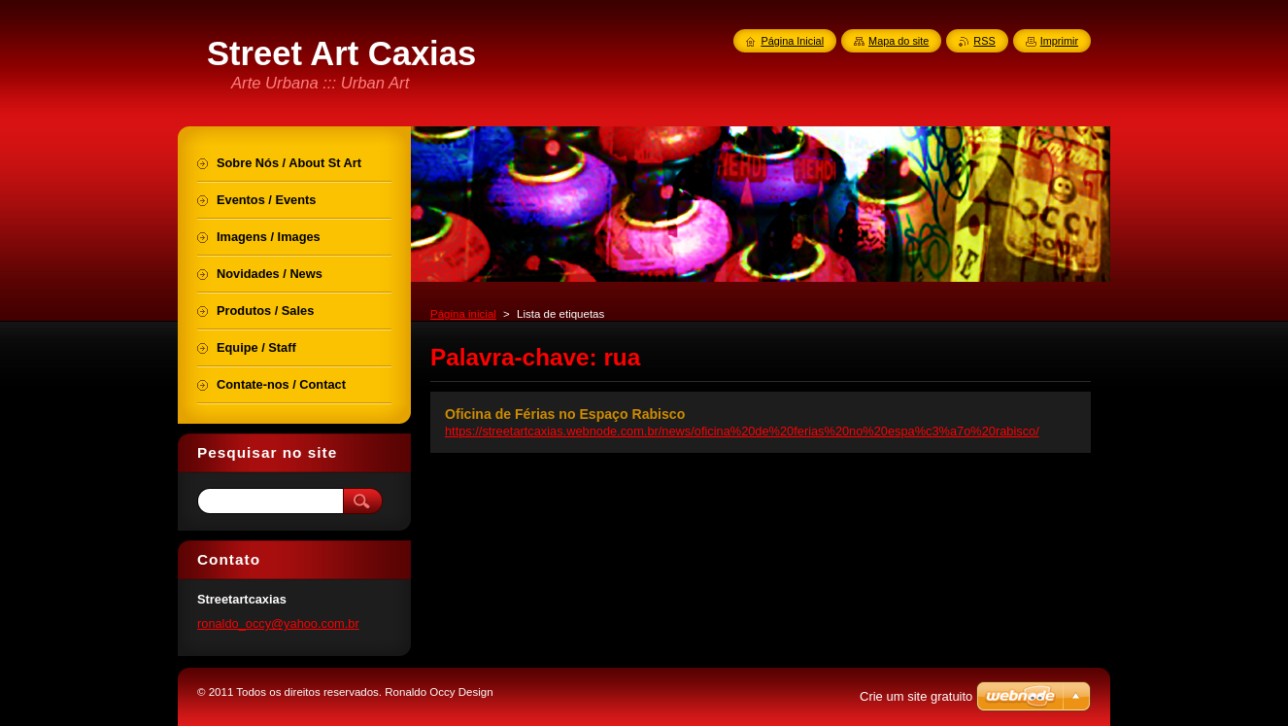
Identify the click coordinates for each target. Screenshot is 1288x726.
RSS (984, 41)
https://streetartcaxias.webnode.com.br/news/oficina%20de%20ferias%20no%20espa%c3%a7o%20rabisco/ (742, 431)
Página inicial (463, 314)
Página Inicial (792, 41)
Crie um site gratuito (916, 696)
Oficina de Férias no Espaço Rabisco (565, 414)
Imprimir (1059, 41)
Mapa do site (898, 41)
